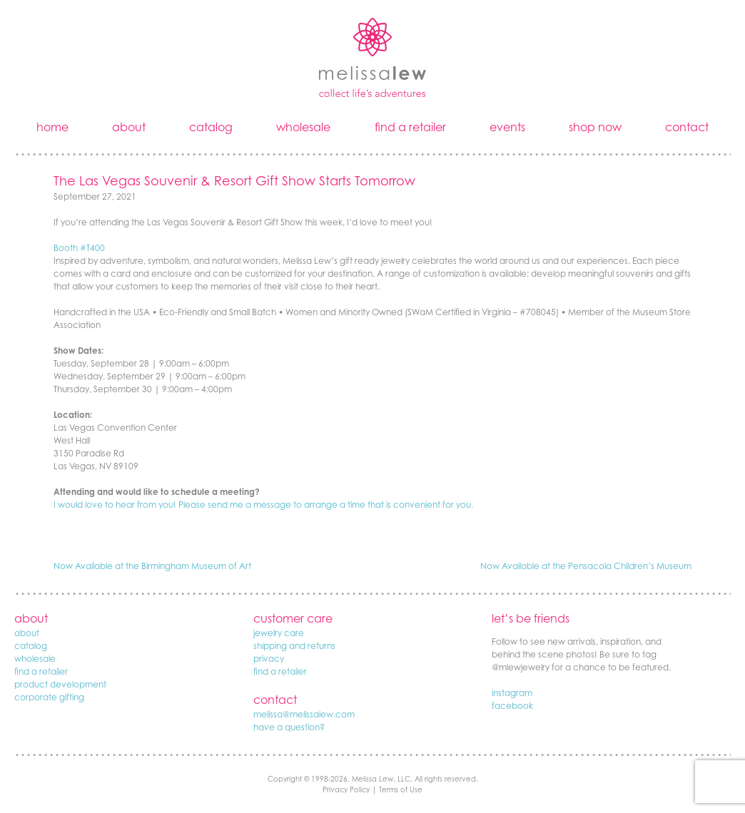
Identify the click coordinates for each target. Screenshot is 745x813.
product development (60, 684)
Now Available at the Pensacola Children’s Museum (585, 566)
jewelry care (278, 633)
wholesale (303, 127)
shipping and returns (294, 645)
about (129, 127)
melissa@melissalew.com (304, 714)
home (52, 127)
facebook (512, 705)
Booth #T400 (79, 247)
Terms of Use (400, 789)
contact (687, 127)
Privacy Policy (346, 789)
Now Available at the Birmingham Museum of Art (152, 566)
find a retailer (410, 127)
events (507, 127)
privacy (268, 658)
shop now (595, 127)
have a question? (289, 727)
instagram (512, 692)
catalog (211, 127)
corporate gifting (49, 697)
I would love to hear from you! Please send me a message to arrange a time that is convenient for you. (263, 504)
